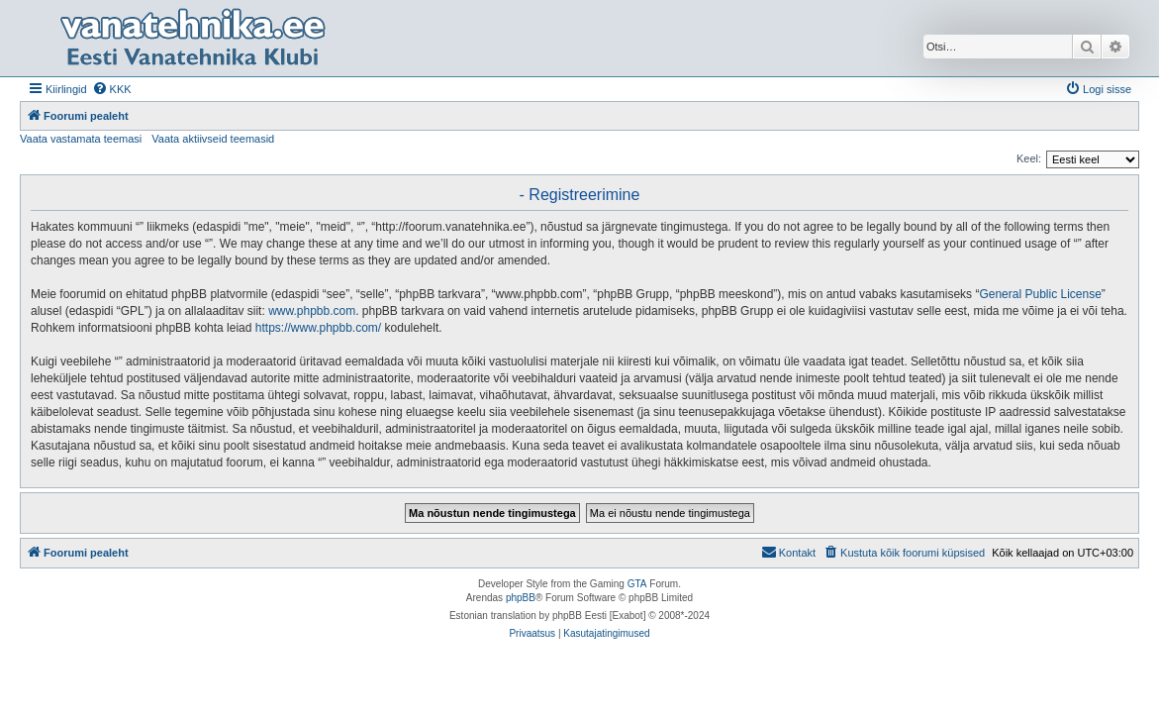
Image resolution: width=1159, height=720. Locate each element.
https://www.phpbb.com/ (318, 328)
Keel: (1028, 158)
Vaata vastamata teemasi (81, 139)
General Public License (1040, 294)
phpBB (520, 597)
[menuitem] (112, 89)
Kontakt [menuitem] (788, 552)
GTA (637, 583)
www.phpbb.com (311, 311)
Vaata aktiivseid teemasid (212, 139)
